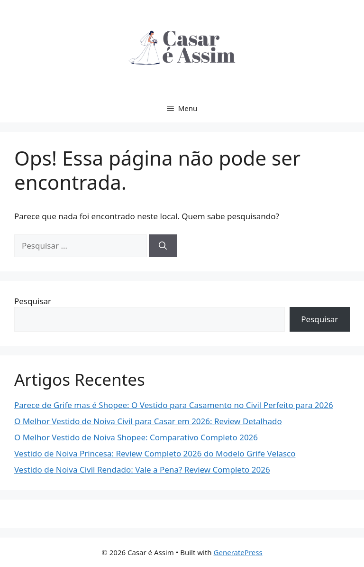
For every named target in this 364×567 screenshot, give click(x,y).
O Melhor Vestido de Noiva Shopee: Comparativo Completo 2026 (136, 437)
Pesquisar (32, 301)
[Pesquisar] (163, 245)
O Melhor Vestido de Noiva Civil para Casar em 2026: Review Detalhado (148, 421)
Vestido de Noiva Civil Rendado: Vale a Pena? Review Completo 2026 (142, 469)
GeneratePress (238, 552)
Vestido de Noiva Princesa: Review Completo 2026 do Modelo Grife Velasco (155, 453)
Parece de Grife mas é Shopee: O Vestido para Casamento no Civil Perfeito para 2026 (173, 405)
